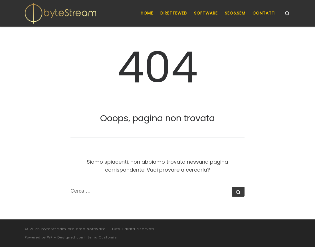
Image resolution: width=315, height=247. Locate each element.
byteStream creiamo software (73, 229)
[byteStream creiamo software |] (60, 12)
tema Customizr (103, 237)
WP (49, 237)
